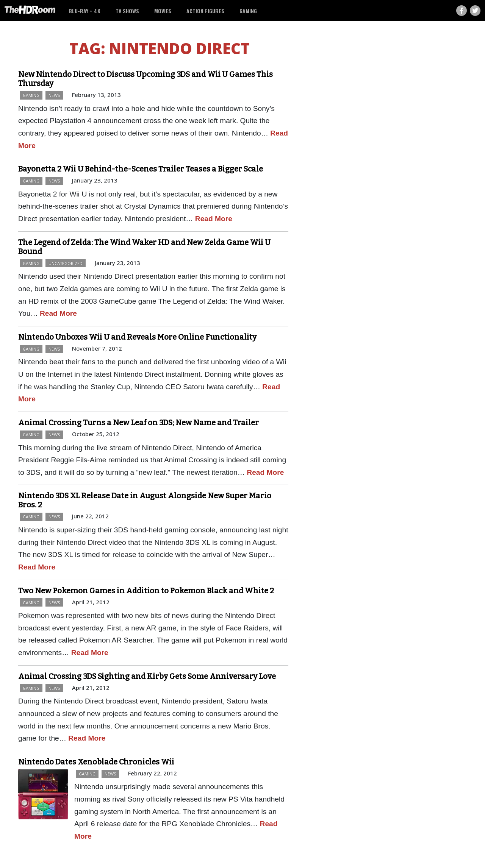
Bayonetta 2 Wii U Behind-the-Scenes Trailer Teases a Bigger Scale (140, 168)
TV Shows (127, 11)
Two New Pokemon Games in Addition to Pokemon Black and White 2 (146, 590)
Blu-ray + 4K (84, 11)
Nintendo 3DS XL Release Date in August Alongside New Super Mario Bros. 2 (144, 500)
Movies (162, 11)
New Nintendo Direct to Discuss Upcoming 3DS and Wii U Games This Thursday (145, 79)
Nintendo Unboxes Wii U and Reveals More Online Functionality (137, 337)
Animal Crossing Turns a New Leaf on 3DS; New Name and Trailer (138, 422)
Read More (213, 219)
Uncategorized (65, 263)
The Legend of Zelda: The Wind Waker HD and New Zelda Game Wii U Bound (144, 247)
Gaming (248, 11)
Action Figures (205, 11)
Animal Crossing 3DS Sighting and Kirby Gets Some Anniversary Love (147, 676)
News (54, 95)
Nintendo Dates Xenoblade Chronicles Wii (96, 761)
